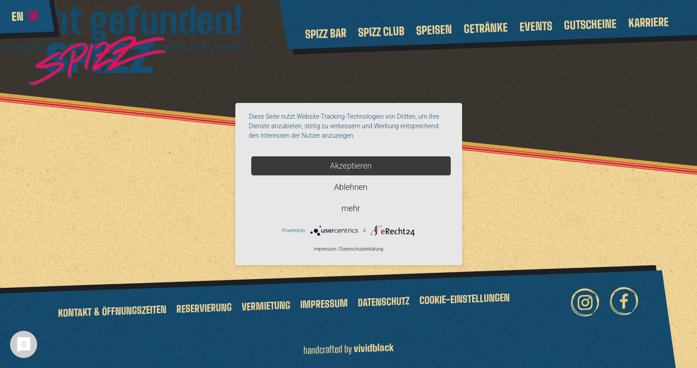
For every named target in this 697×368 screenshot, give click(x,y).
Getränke (485, 28)
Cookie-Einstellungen (464, 298)
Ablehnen (351, 187)
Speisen (434, 30)
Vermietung (266, 305)
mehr (350, 208)
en (17, 16)
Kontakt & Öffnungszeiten (112, 310)
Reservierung (204, 307)
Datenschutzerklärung (361, 249)
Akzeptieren (350, 165)
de (33, 16)
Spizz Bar (325, 33)
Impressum (324, 303)
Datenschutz (383, 301)
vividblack (374, 348)
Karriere (648, 22)
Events (535, 26)
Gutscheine (590, 24)
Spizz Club (381, 31)
